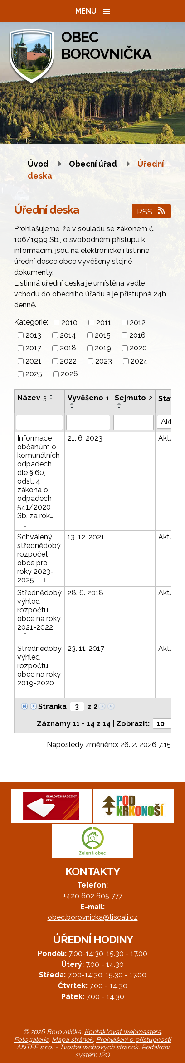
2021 (33, 361)
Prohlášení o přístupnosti (133, 1039)
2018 (68, 348)
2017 (33, 348)
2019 (103, 348)
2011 (103, 322)
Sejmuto (133, 397)
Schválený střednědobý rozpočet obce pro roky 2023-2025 (39, 558)
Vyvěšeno (88, 397)
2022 (68, 361)
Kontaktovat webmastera (122, 1031)
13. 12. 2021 (86, 537)
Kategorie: (31, 322)
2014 (68, 335)
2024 (139, 361)
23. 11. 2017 (86, 648)
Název (32, 397)
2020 (138, 348)
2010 (69, 322)
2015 (103, 335)
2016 (137, 335)
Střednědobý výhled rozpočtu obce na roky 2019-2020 (39, 669)
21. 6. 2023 (85, 438)
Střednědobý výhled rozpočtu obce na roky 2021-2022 (39, 614)
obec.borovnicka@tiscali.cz (93, 917)
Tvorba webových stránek (98, 1047)
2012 (138, 322)
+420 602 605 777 (92, 896)
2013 (33, 335)
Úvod (38, 164)
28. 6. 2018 (85, 592)
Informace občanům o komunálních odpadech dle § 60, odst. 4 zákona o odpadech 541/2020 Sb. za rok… (38, 481)
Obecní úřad (94, 164)
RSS (151, 211)
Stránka (52, 706)
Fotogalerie (31, 1039)
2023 (103, 361)
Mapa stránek (72, 1039)
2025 (33, 374)
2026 (69, 374)
